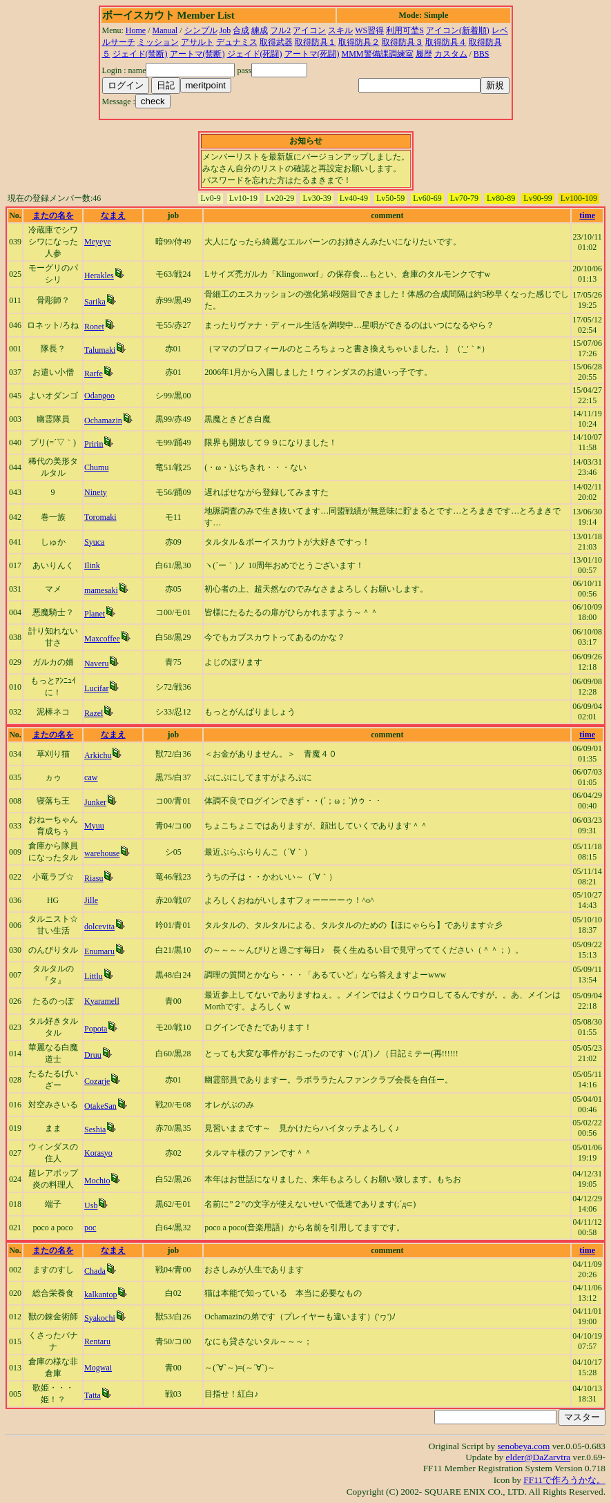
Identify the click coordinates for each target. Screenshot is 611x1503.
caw (90, 777)
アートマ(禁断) (197, 54)
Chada (95, 1271)
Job (225, 30)
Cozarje (97, 1081)
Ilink (92, 565)
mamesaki (101, 590)
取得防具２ (359, 42)
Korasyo (98, 1153)
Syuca (94, 542)
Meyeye (97, 241)
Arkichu (97, 755)
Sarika (95, 302)
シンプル (200, 30)
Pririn (93, 444)
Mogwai (98, 1368)
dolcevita (99, 926)
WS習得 (369, 30)
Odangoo (99, 395)
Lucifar (96, 688)
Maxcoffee (102, 638)
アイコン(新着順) (457, 30)
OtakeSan (100, 1106)
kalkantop (100, 1294)
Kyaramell (101, 1001)
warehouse (101, 853)
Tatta (92, 1395)
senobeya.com (523, 1446)
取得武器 (276, 42)
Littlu (93, 976)
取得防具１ (315, 42)
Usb (90, 1205)
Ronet (94, 326)
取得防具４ (446, 42)
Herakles (99, 275)
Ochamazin (103, 420)
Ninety (95, 492)
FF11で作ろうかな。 (564, 1480)
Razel (93, 713)
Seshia (95, 1129)
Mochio (97, 1180)
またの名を (53, 215)
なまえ (113, 215)
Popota (95, 1029)
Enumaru (99, 951)
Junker (95, 802)
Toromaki (100, 517)
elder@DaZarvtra (538, 1457)
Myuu (94, 826)
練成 (259, 30)
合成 (241, 30)
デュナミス (237, 42)
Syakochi (99, 1318)
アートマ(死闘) (312, 54)
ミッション (158, 42)
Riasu (93, 878)
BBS (481, 54)
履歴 (424, 54)
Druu (92, 1055)
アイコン (309, 30)
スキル (340, 30)
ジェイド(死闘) (254, 54)
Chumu (96, 467)
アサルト (197, 42)
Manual (165, 30)
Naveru (96, 663)
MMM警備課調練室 (378, 54)
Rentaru (97, 1341)
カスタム (450, 54)
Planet (94, 614)
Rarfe (93, 373)
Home (136, 30)
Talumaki (99, 350)
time (587, 215)
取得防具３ (402, 42)
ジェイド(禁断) (140, 54)
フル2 (280, 30)
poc (90, 1227)
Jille (91, 900)
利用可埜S (405, 30)
